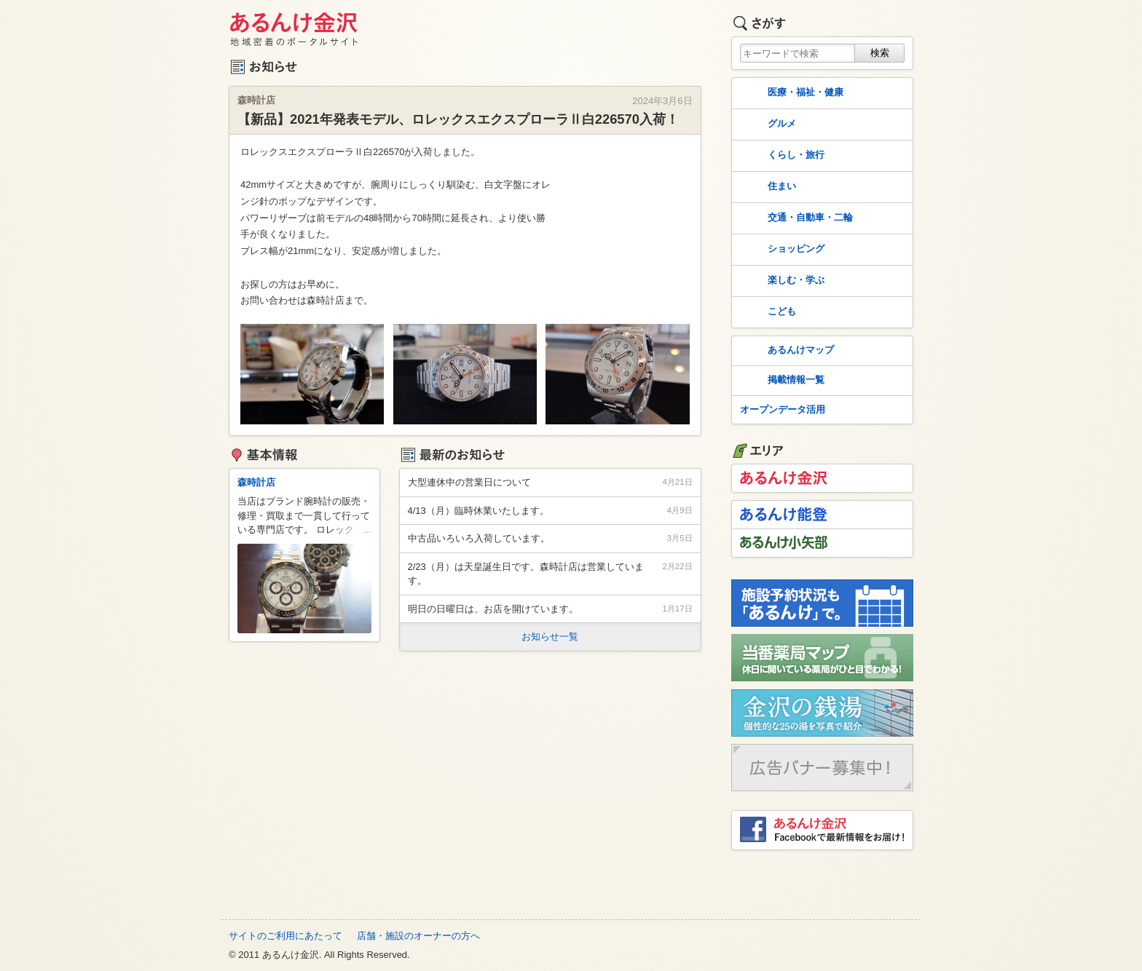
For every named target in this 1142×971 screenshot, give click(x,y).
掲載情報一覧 (780, 381)
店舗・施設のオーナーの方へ (418, 935)
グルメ (766, 124)
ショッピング (780, 249)
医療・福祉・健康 (790, 93)
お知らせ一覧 (549, 636)
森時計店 (256, 482)
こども (766, 312)
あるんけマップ (785, 351)
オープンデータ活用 (782, 409)
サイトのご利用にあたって (285, 935)
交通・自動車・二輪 (795, 218)
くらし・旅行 (780, 155)
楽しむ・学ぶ (780, 281)
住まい (766, 187)
